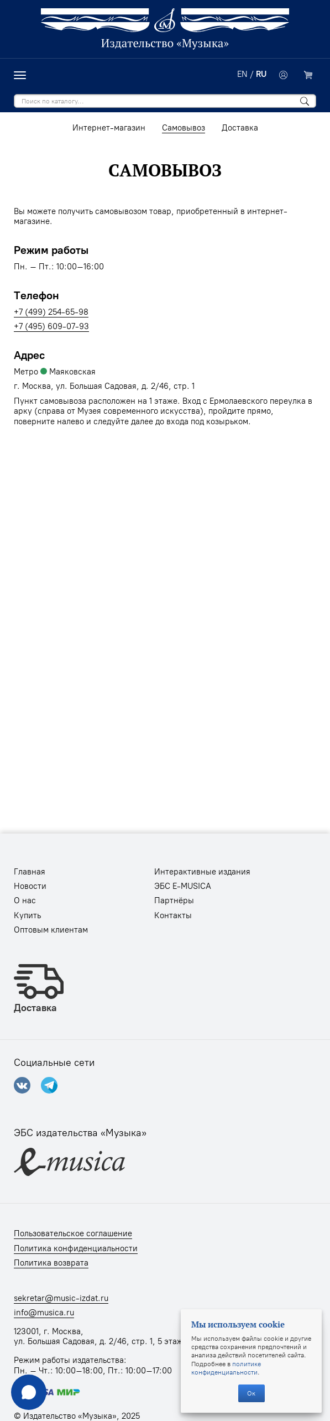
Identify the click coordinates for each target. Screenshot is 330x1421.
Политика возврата (51, 1263)
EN (242, 74)
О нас (25, 900)
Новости (30, 886)
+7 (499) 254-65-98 (51, 312)
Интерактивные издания (202, 872)
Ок (251, 1393)
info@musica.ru (44, 1313)
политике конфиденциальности (226, 1368)
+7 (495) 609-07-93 (51, 326)
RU (261, 74)
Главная (29, 872)
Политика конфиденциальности (76, 1248)
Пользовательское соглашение (73, 1233)
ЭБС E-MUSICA (182, 886)
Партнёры (174, 900)
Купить (27, 915)
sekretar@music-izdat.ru (61, 1298)
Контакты (173, 915)
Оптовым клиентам (51, 930)
